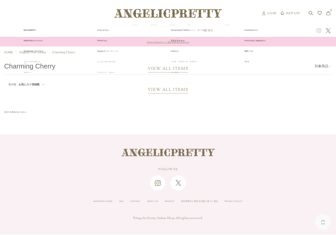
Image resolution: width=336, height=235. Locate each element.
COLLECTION (201, 31)
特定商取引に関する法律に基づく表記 (208, 201)
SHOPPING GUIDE (80, 201)
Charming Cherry (63, 52)
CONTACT (122, 201)
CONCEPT (279, 31)
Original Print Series (32, 52)
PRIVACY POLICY (256, 201)
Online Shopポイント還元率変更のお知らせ (168, 42)
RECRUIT (167, 201)
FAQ (104, 201)
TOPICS (231, 31)
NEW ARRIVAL (167, 31)
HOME (8, 52)
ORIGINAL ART (132, 31)
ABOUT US (144, 201)
